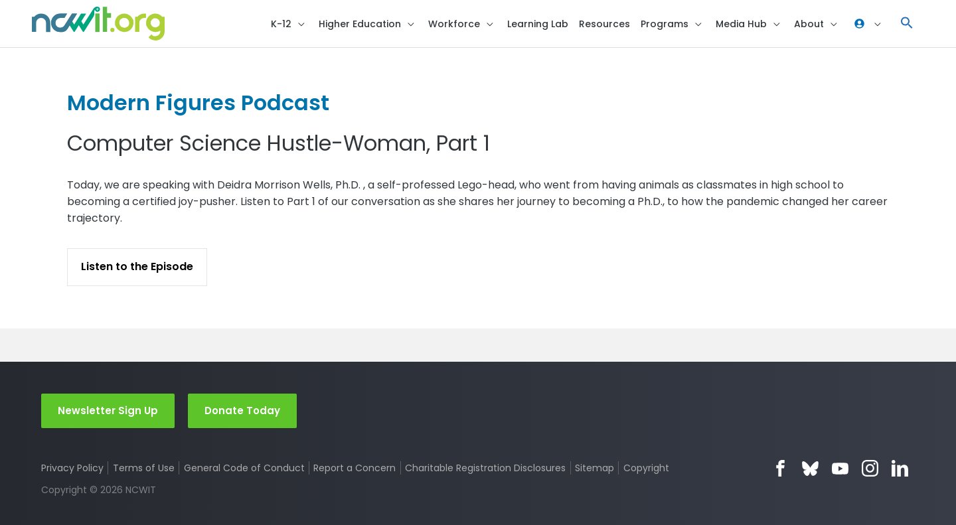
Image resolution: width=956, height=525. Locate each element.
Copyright (646, 468)
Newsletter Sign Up (108, 410)
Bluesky (810, 468)
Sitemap (594, 468)
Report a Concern (354, 468)
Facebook (780, 468)
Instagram (870, 468)
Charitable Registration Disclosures (485, 468)
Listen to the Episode (137, 266)
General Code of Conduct (244, 468)
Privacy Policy (72, 468)
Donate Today (242, 410)
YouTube (840, 468)
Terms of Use (144, 468)
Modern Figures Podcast (198, 102)
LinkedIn (900, 468)
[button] (907, 23)
